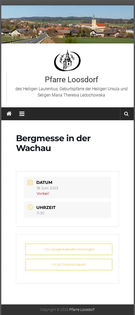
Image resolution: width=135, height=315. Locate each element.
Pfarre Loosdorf (71, 79)
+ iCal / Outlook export (69, 264)
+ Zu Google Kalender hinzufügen (69, 249)
